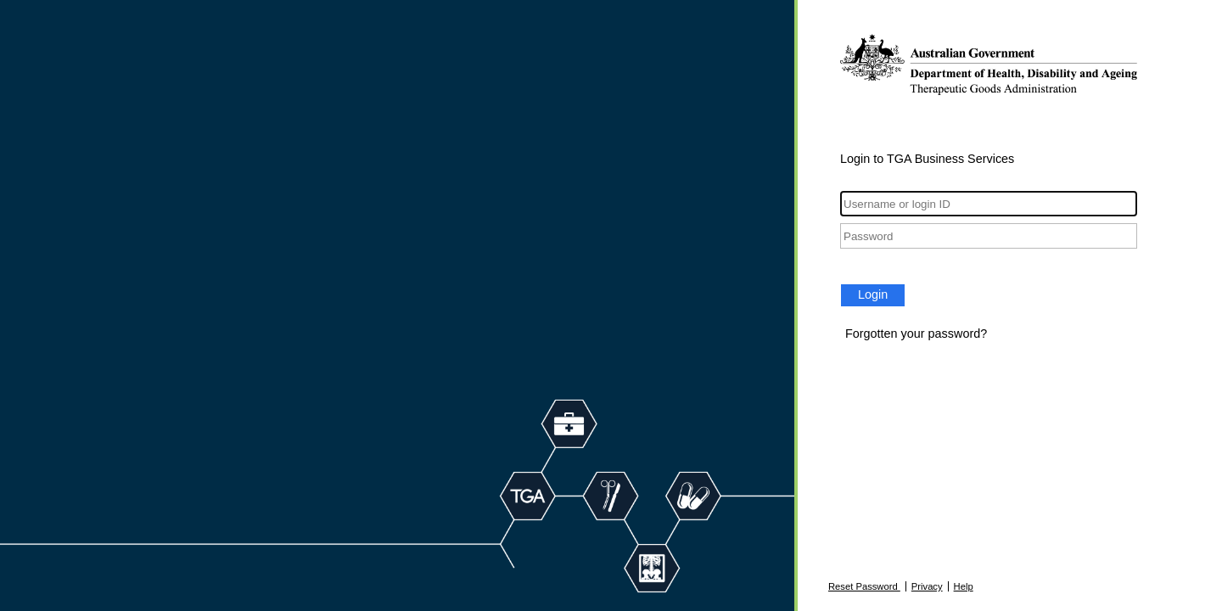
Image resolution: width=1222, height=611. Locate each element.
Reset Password (864, 586)
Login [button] (873, 294)
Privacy (927, 586)
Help (963, 586)
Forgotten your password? (916, 333)
